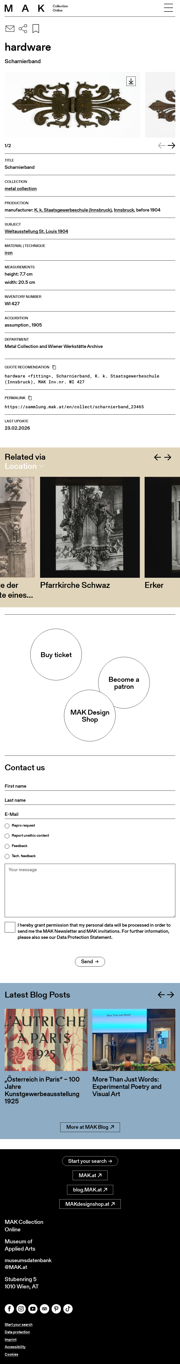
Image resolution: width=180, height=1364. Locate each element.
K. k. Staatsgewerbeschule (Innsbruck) (73, 210)
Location (21, 466)
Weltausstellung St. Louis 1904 (36, 231)
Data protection (17, 1332)
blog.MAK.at (90, 1190)
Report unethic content (30, 835)
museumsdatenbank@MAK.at (30, 1264)
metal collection (21, 189)
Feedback (19, 846)
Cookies (11, 1354)
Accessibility (15, 1347)
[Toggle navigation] (168, 8)
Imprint (10, 1340)
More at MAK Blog (90, 1137)
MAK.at (90, 1175)
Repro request (23, 825)
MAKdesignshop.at (90, 1204)
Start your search (90, 1161)
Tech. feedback (24, 856)
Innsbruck (124, 210)
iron (9, 253)
